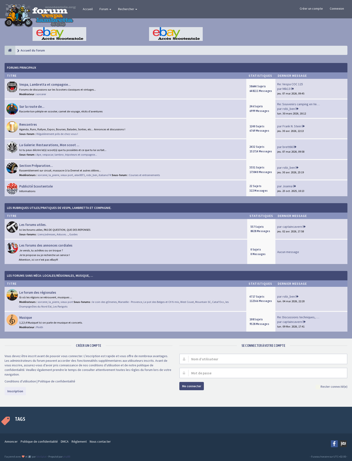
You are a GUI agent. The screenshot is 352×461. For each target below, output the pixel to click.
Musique (25, 317)
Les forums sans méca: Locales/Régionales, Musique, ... (50, 275)
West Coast (187, 302)
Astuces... (62, 234)
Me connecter (191, 386)
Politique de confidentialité (56, 381)
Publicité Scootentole (36, 186)
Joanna (287, 186)
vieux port (67, 175)
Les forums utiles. (33, 224)
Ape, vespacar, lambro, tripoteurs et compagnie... (66, 154)
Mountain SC (203, 302)
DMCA (65, 441)
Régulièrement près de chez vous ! (57, 134)
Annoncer (11, 441)
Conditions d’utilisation (20, 381)
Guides (73, 234)
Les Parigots (60, 306)
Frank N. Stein (292, 126)
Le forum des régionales (37, 292)
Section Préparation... (36, 165)
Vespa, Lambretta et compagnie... (45, 84)
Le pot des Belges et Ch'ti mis (161, 302)
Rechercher (127, 9)
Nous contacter (100, 441)
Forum (105, 9)
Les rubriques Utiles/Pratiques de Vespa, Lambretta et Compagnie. (59, 208)
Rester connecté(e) (331, 386)
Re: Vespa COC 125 (290, 84)
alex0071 (79, 175)
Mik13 (286, 89)
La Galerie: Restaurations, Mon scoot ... (49, 145)
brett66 (288, 147)
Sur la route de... (31, 106)
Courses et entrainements (144, 175)
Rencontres (28, 124)
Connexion (337, 8)
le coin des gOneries (104, 302)
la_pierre (54, 175)
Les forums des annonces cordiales (45, 245)
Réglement (79, 441)
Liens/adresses (46, 234)
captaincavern (292, 227)
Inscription (15, 391)
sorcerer (41, 94)
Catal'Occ (218, 302)
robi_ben (289, 109)
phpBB (66, 456)
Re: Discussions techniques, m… (299, 317)
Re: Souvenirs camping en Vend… (300, 104)
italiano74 (105, 175)
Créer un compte (311, 8)
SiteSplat (41, 456)
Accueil (88, 9)
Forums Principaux (21, 67)
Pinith (39, 327)
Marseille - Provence (130, 302)
